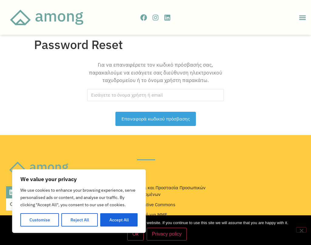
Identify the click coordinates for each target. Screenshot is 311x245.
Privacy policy (167, 234)
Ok (135, 234)
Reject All (79, 220)
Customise (39, 220)
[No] (301, 230)
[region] (79, 201)
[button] (302, 17)
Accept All (119, 220)
